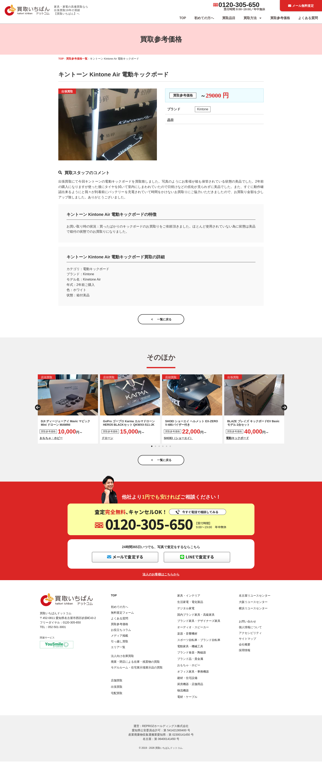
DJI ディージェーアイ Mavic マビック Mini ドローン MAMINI (65, 425)
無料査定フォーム (122, 617)
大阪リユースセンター (253, 606)
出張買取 (116, 691)
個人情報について (250, 631)
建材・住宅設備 (187, 682)
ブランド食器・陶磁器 (191, 657)
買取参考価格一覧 (76, 58)
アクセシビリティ (250, 637)
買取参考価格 (280, 18)
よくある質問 (308, 18)
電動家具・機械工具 (190, 650)
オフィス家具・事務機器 (193, 676)
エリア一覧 (118, 651)
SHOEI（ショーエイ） (178, 440)
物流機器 (183, 695)
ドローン (107, 440)
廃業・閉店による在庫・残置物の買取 (135, 666)
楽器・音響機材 (187, 638)
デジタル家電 (185, 612)
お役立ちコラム (121, 634)
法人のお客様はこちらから (161, 579)
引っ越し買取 (119, 646)
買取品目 (228, 18)
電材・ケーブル (187, 701)
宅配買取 (116, 697)
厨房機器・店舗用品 (190, 688)
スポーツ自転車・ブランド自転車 (198, 644)
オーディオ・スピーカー (193, 631)
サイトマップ (247, 643)
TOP (182, 18)
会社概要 (244, 649)
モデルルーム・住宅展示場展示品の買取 (137, 672)
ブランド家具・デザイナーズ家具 (198, 625)
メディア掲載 (119, 640)
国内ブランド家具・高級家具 (196, 619)
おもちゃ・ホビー (51, 440)
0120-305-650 (238, 4)
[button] (38, 410)
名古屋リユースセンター (254, 600)
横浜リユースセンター (253, 612)
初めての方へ (204, 18)
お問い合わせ (247, 626)
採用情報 (244, 654)
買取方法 (253, 18)
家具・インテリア (188, 600)
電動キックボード (237, 440)
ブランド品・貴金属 (190, 663)
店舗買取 (116, 685)
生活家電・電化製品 (190, 606)
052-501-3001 (57, 631)
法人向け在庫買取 (122, 660)
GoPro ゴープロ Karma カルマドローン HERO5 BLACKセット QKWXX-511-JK (129, 425)
